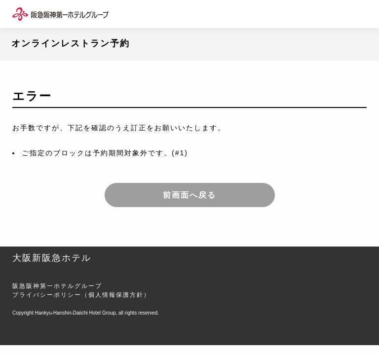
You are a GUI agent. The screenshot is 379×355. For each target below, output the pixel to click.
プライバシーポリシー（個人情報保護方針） (81, 294)
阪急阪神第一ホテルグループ (57, 286)
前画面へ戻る (189, 195)
